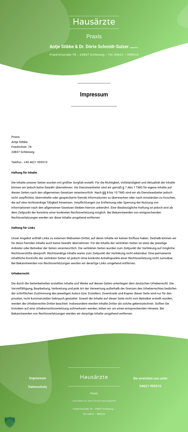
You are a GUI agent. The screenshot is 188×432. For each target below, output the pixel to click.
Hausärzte (94, 21)
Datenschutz (37, 387)
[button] (10, 422)
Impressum (37, 378)
